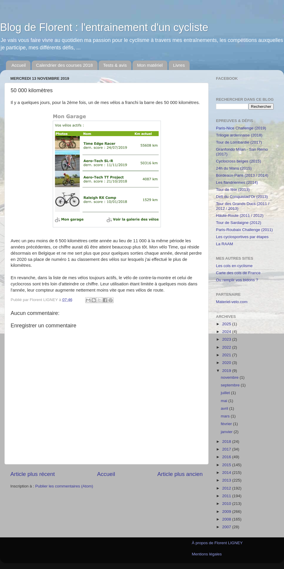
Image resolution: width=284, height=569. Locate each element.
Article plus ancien (180, 474)
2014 (227, 472)
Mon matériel (150, 65)
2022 (227, 347)
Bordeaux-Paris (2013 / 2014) (242, 175)
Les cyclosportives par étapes (242, 237)
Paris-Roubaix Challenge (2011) (244, 229)
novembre (230, 377)
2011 (227, 496)
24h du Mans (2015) (234, 168)
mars (226, 416)
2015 (227, 465)
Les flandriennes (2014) (237, 182)
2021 (227, 355)
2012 (227, 488)
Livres (179, 65)
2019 (227, 370)
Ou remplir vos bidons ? (237, 280)
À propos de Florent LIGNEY (217, 543)
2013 (227, 480)
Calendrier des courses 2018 (64, 65)
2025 (227, 324)
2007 (227, 527)
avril (225, 408)
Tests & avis (115, 65)
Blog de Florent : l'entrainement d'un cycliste (104, 27)
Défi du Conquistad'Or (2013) (242, 196)
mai (224, 401)
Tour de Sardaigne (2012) (238, 222)
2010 (227, 503)
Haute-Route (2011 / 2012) (240, 215)
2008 (227, 519)
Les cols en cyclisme (234, 266)
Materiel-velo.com (232, 302)
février (227, 424)
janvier (227, 432)
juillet (226, 393)
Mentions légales (207, 554)
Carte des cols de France (238, 273)
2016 (227, 457)
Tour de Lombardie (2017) (239, 142)
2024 (227, 331)
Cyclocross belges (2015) (238, 161)
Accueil (19, 65)
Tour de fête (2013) (233, 189)
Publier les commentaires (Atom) (64, 486)
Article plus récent (32, 474)
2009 (227, 511)
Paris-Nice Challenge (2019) (241, 128)
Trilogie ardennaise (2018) (239, 135)
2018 (227, 441)
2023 (227, 339)
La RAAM (224, 244)
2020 (227, 362)
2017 (227, 449)
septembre (231, 385)
